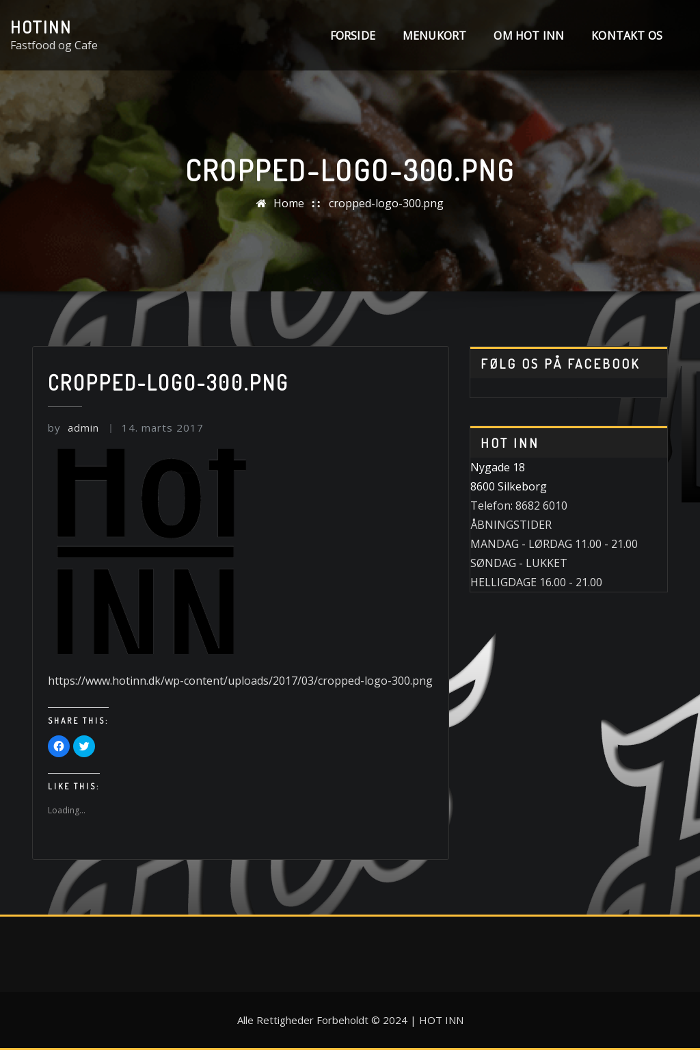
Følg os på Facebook (560, 363)
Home (288, 203)
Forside (352, 35)
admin (73, 427)
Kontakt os (626, 35)
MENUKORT (434, 35)
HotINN (41, 27)
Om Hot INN (529, 35)
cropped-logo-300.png (386, 203)
